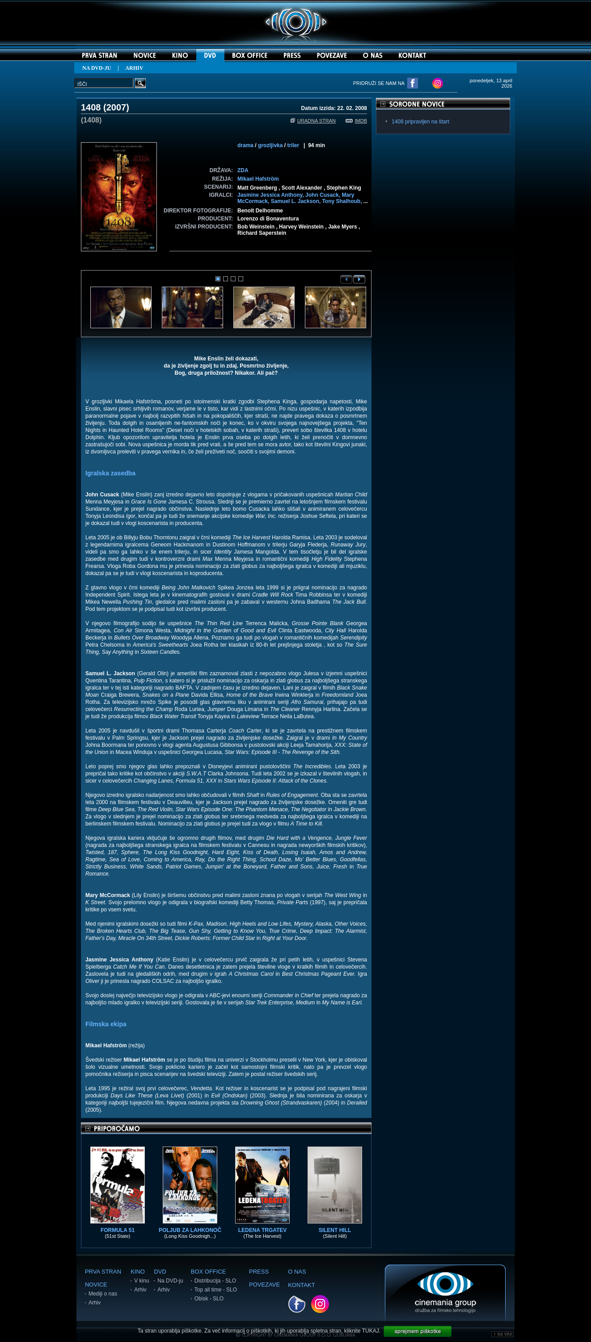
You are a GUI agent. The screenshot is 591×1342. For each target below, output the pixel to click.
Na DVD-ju (170, 1281)
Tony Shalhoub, (342, 201)
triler (293, 145)
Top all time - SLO (215, 1290)
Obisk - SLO (209, 1298)
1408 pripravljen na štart (420, 122)
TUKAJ (370, 1331)
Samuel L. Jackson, (296, 201)
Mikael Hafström (258, 179)
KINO (138, 1271)
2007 (116, 107)
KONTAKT (301, 1285)
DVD (160, 1271)
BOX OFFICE (208, 1271)
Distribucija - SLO (215, 1281)
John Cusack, (323, 195)
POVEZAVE (264, 1284)
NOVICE (96, 1284)
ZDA (243, 170)
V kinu (141, 1281)
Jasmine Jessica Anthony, (271, 195)
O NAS (297, 1271)
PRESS (259, 1271)
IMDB (356, 120)
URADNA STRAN (313, 120)
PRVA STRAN (103, 1271)
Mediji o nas (103, 1294)
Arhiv (95, 1303)
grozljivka (270, 145)
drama (245, 145)
